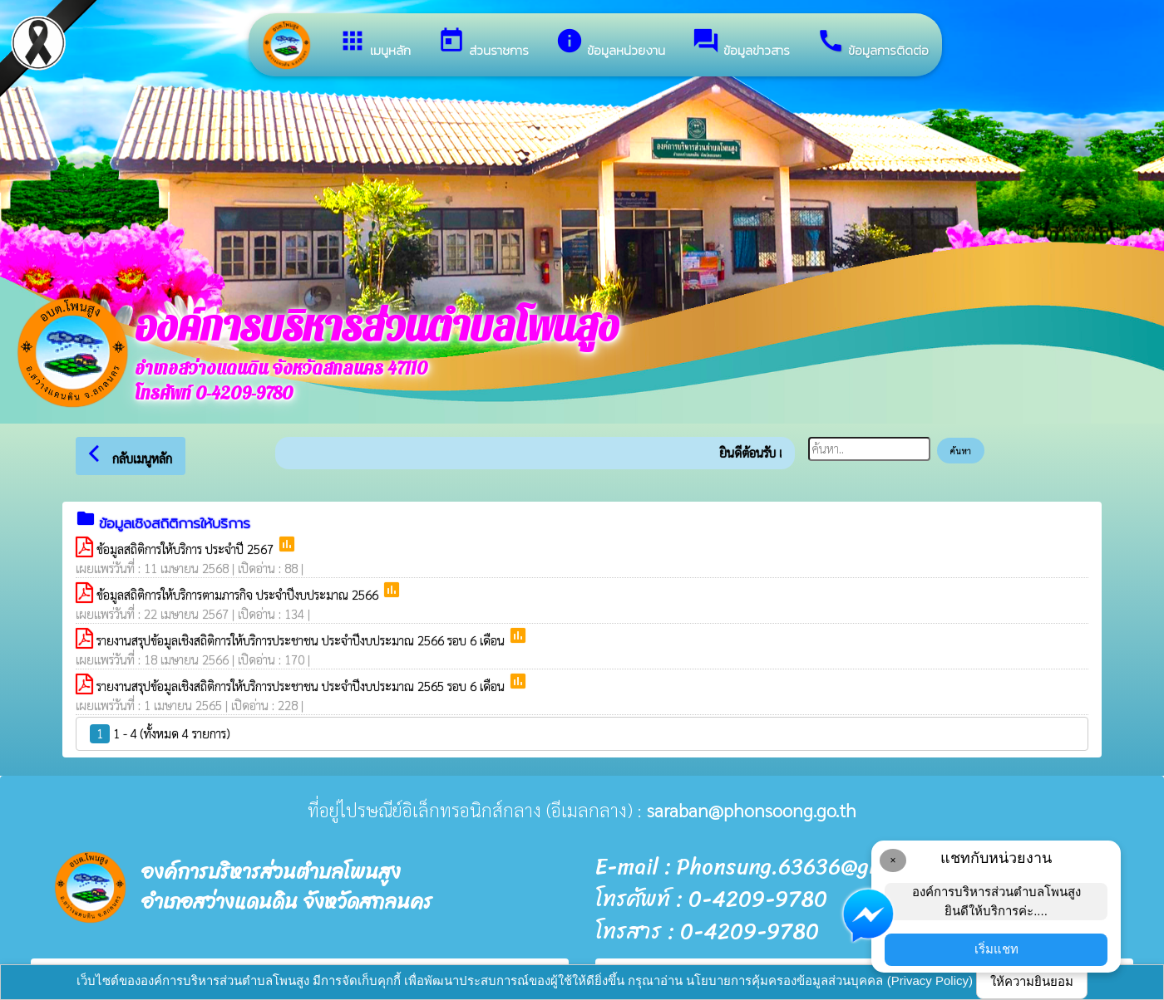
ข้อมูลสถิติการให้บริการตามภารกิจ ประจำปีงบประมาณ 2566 (239, 594)
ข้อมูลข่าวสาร (741, 43)
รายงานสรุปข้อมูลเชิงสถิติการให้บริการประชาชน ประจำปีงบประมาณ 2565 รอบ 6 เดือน (302, 686)
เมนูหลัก (374, 43)
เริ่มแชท (996, 949)
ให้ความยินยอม (1031, 981)
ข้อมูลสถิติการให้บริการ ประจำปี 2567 (186, 548)
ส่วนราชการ (483, 43)
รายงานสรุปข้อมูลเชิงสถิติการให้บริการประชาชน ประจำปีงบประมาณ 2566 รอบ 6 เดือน (302, 640)
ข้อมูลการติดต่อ (872, 43)
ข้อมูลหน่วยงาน (610, 43)
